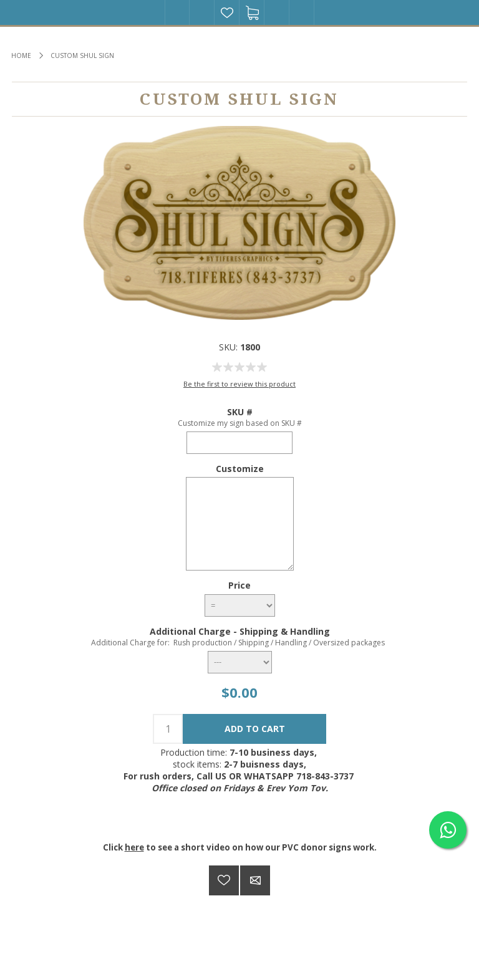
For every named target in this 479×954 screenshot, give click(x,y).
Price (239, 585)
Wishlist (227, 12)
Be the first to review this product (239, 383)
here (134, 847)
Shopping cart (252, 12)
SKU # (240, 412)
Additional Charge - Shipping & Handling (240, 631)
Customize (240, 468)
